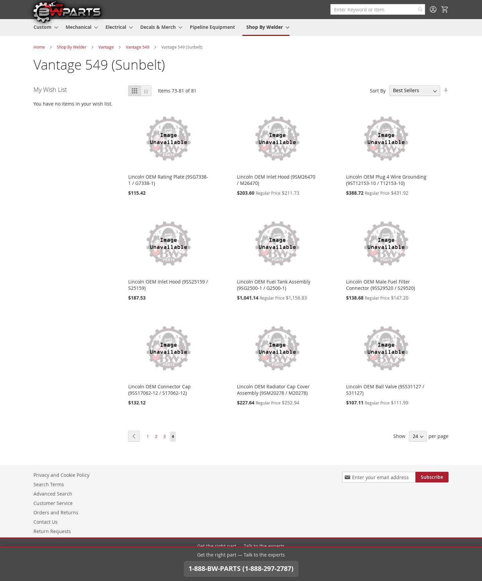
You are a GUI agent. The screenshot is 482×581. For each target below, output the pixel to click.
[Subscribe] (432, 477)
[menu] (241, 27)
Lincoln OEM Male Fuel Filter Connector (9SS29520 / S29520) (380, 284)
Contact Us (45, 522)
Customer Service (53, 503)
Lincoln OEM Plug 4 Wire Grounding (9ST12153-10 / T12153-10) (386, 180)
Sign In (433, 9)
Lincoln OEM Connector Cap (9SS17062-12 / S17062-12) (159, 389)
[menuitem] (43, 27)
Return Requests (52, 531)
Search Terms (48, 484)
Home (39, 47)
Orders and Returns (55, 512)
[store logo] (66, 11)
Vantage (106, 47)
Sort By (378, 90)
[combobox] (377, 9)
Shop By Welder (71, 47)
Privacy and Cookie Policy (61, 475)
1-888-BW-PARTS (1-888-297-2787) (241, 559)
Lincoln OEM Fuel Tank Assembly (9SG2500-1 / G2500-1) (273, 284)
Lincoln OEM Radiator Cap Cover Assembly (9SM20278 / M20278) (273, 389)
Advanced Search (52, 494)
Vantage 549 (137, 47)
